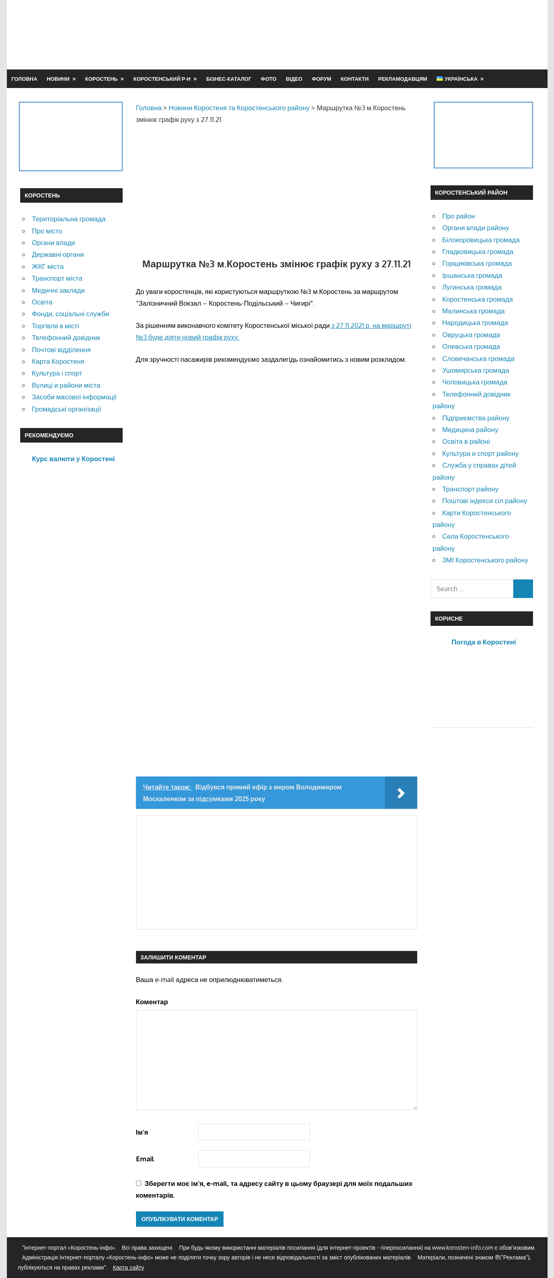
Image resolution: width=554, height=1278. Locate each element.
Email (145, 1158)
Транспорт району (470, 489)
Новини (58, 79)
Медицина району (470, 429)
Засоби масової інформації (74, 396)
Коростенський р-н (162, 79)
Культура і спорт (57, 373)
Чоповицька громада (474, 382)
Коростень (101, 79)
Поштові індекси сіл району (484, 500)
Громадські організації (66, 409)
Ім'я (142, 1132)
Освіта (42, 302)
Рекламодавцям (402, 79)
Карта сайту (128, 1267)
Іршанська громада (472, 275)
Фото (268, 79)
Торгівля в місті (55, 325)
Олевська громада (471, 346)
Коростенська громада (477, 299)
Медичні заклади (58, 290)
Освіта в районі (466, 441)
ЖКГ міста (48, 266)
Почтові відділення (61, 349)
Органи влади (53, 242)
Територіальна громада (69, 218)
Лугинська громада (472, 287)
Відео (294, 79)
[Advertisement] (387, 34)
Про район (458, 216)
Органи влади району (475, 227)
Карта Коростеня (58, 361)
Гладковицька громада (477, 251)
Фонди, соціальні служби (70, 313)
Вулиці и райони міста (66, 385)
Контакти (354, 79)
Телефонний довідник (66, 337)
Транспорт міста (57, 278)
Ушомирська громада (475, 370)
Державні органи (58, 254)
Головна (24, 79)
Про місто (47, 231)
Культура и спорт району (480, 453)
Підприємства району (476, 417)
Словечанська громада (478, 358)
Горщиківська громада (477, 263)
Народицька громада (475, 322)
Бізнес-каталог (228, 79)
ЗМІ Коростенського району (485, 560)
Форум (321, 79)
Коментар (152, 1001)
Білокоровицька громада (481, 239)
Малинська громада (473, 310)
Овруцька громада (471, 334)
